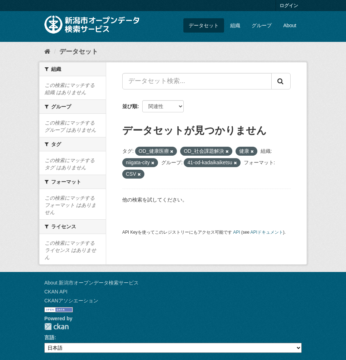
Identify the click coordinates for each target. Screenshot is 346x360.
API (236, 232)
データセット (204, 25)
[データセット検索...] (197, 81)
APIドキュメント (267, 232)
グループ (262, 25)
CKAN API (56, 292)
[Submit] (281, 81)
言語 (49, 337)
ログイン (289, 5)
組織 (235, 25)
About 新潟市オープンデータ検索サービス (91, 283)
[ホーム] (47, 51)
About (289, 25)
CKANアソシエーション (71, 300)
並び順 (129, 106)
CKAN (56, 326)
